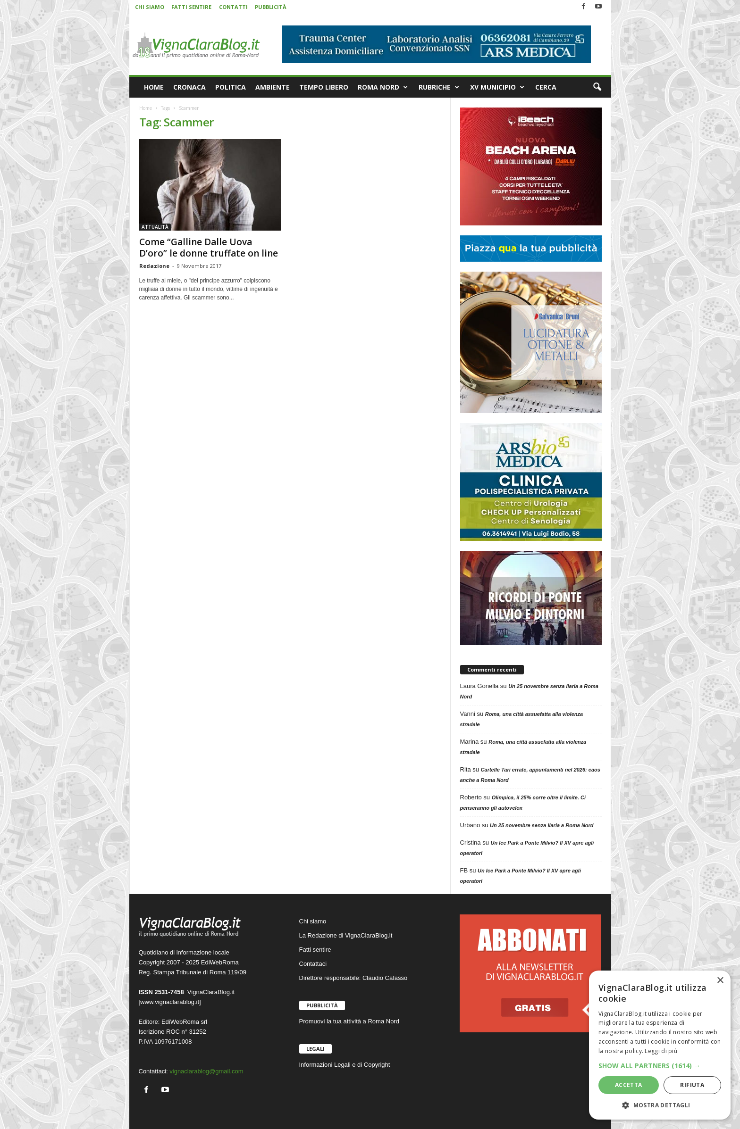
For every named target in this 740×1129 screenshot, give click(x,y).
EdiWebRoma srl (184, 1021)
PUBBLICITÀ (270, 6)
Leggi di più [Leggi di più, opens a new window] (661, 1051)
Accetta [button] (628, 1085)
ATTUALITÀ (155, 227)
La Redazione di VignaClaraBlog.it (346, 935)
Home (145, 108)
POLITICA (230, 87)
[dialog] (660, 1045)
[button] (597, 87)
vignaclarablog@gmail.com (206, 1071)
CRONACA (189, 87)
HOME (154, 87)
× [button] (719, 980)
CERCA (545, 87)
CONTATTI (233, 6)
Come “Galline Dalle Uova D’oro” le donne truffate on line (208, 247)
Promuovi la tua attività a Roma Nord (349, 1021)
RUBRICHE (439, 87)
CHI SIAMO (149, 6)
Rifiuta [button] (692, 1085)
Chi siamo (313, 921)
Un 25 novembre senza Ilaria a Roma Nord (541, 825)
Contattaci (313, 963)
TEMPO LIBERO (323, 87)
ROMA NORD (383, 87)
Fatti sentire (315, 949)
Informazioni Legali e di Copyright (344, 1064)
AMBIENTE (272, 87)
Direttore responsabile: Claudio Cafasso (353, 977)
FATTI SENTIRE (191, 6)
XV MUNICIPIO (497, 87)
